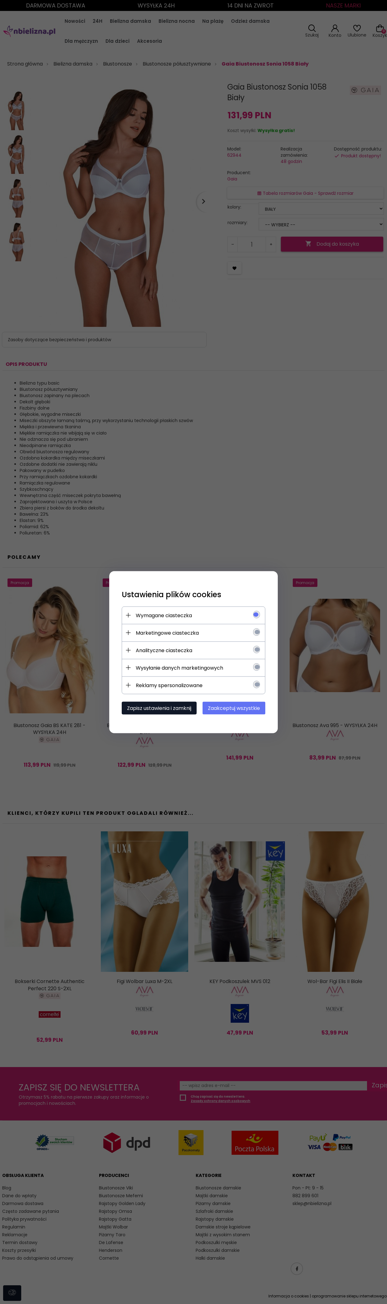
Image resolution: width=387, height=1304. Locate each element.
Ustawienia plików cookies (171, 594)
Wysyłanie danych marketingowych (179, 667)
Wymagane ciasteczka (164, 615)
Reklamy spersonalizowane (169, 685)
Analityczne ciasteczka (164, 650)
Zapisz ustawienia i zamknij (159, 707)
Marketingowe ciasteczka (167, 632)
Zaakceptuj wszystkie (234, 707)
